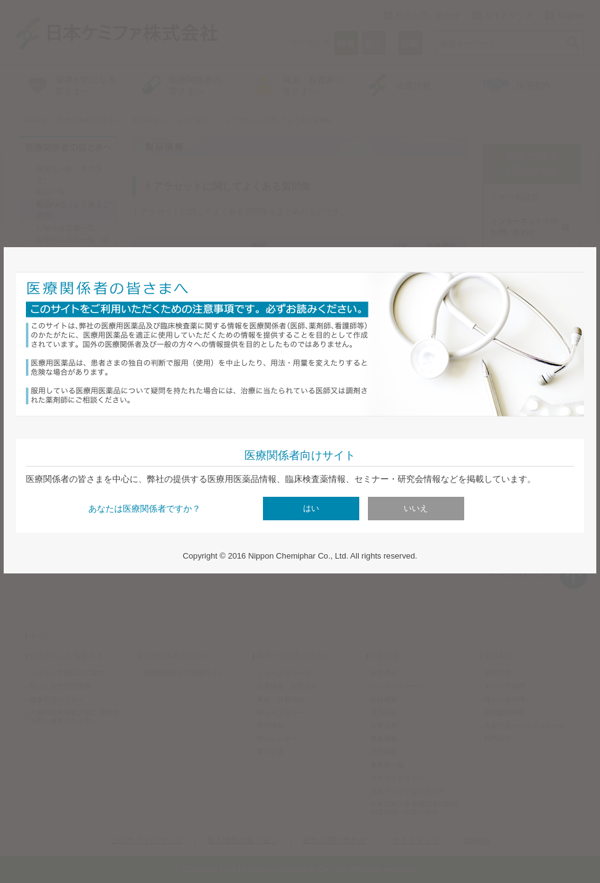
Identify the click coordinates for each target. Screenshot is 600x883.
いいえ (416, 508)
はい (311, 508)
